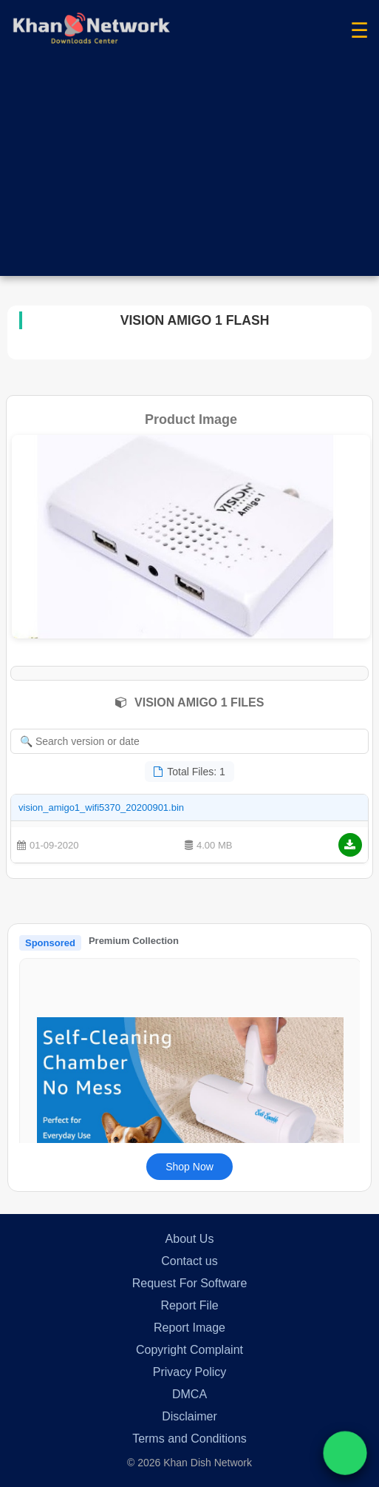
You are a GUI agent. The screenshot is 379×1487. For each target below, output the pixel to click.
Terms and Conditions (189, 1438)
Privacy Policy (190, 1372)
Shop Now (189, 1167)
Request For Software (189, 1283)
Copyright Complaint (189, 1349)
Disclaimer (189, 1416)
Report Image (189, 1327)
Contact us (189, 1261)
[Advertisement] (189, 172)
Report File (189, 1305)
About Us (189, 1239)
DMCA (189, 1394)
